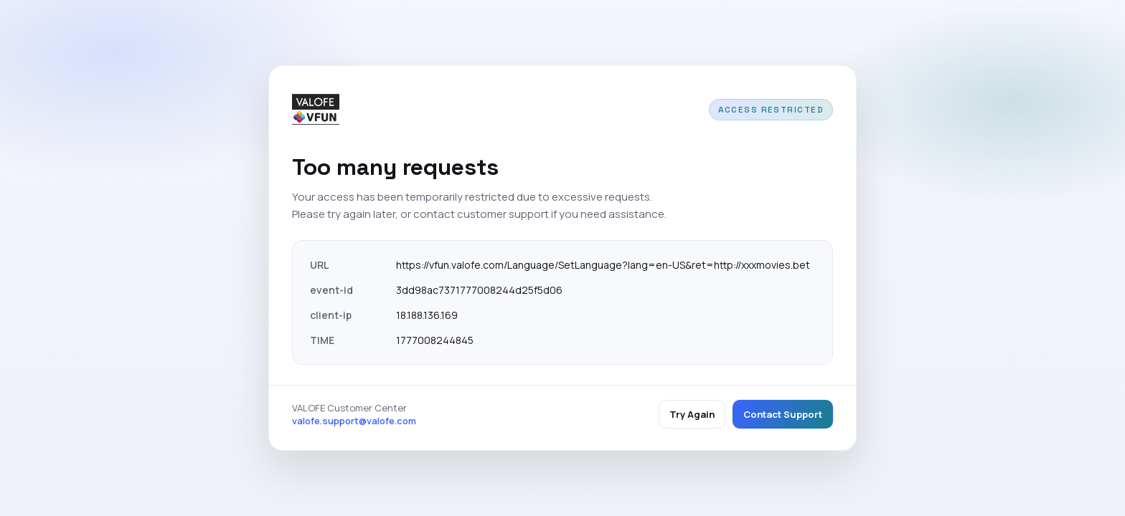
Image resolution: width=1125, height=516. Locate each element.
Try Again (692, 414)
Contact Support (782, 414)
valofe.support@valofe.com (354, 420)
